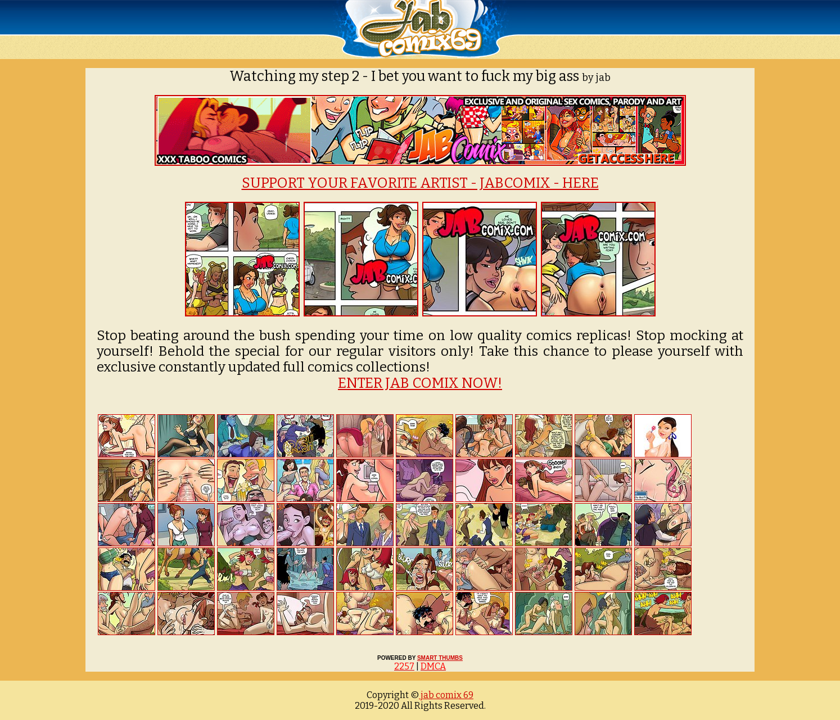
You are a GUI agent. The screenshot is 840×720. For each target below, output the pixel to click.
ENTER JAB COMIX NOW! (420, 383)
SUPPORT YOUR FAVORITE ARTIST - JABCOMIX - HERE (420, 183)
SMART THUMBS (440, 658)
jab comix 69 (446, 695)
